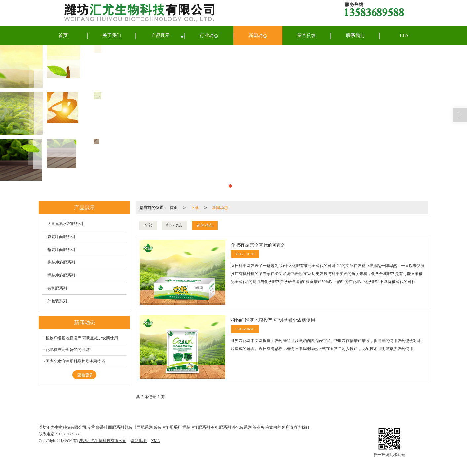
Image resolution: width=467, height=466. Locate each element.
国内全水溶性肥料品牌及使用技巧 (75, 361)
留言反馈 (306, 35)
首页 (63, 35)
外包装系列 (57, 301)
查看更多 (85, 375)
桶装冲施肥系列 (61, 275)
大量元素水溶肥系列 (65, 223)
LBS (404, 35)
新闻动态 (258, 35)
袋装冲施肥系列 (61, 262)
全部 (148, 225)
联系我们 (355, 35)
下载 (195, 207)
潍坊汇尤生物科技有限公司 (102, 440)
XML (155, 440)
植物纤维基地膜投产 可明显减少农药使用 (82, 338)
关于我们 (111, 35)
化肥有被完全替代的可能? (68, 349)
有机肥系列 (57, 288)
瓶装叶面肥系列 (61, 249)
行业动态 (209, 35)
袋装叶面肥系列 (61, 236)
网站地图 (139, 440)
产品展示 (160, 35)
